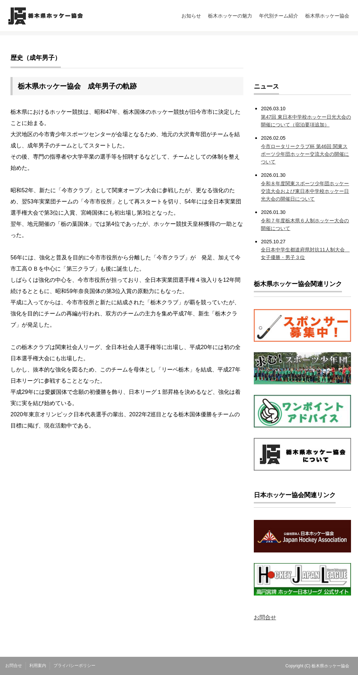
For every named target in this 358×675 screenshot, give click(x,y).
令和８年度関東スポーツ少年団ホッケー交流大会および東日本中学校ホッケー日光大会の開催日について (305, 191)
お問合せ (265, 617)
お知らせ (191, 16)
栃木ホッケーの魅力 (230, 16)
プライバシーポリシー (74, 665)
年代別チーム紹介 (278, 16)
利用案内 (37, 665)
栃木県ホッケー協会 (327, 16)
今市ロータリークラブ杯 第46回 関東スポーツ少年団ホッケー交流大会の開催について (305, 154)
